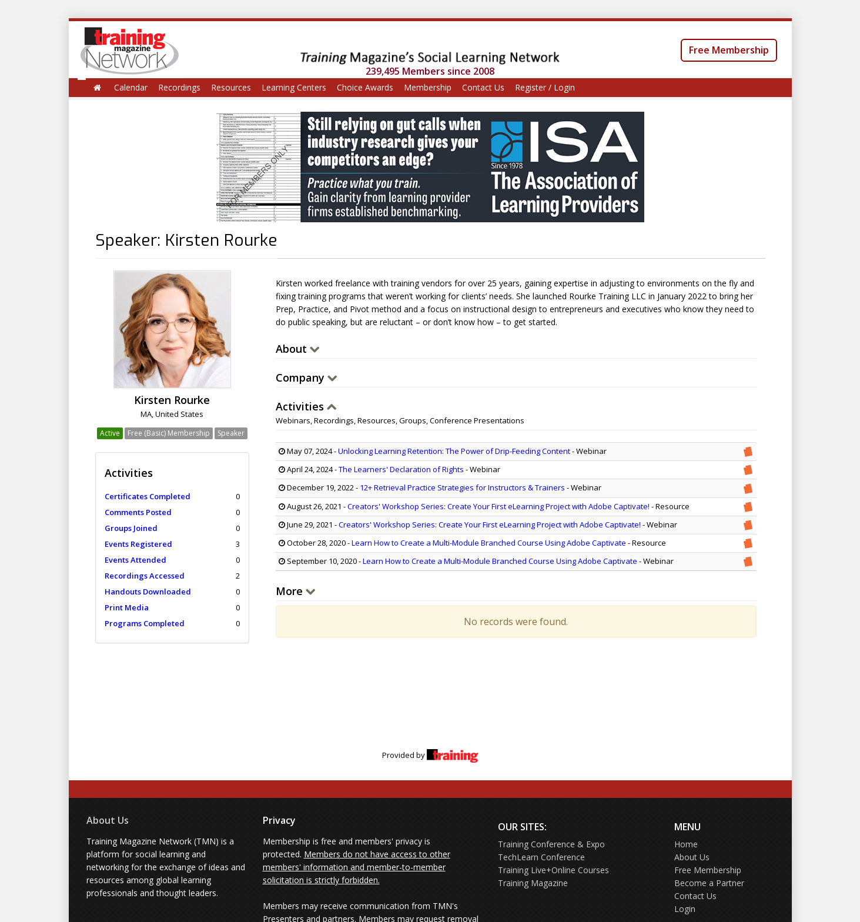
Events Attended (135, 559)
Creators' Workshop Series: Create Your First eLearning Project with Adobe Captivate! (499, 506)
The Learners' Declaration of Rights (401, 469)
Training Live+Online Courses (553, 870)
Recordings (179, 87)
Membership (427, 87)
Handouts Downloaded (148, 591)
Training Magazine (533, 882)
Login (684, 908)
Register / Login (545, 87)
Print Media (127, 607)
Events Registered (138, 544)
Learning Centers (294, 87)
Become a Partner (709, 882)
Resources (231, 87)
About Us (107, 820)
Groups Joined (131, 528)
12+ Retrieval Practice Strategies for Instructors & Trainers (462, 487)
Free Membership (729, 50)
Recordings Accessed (145, 575)
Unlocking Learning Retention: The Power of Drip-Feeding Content (454, 451)
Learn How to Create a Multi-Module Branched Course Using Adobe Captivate (489, 542)
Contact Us (483, 87)
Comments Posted (138, 512)
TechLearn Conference (541, 857)
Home (686, 844)
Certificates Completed (147, 496)
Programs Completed (145, 623)
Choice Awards (365, 87)
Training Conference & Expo (551, 844)
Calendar (131, 87)
